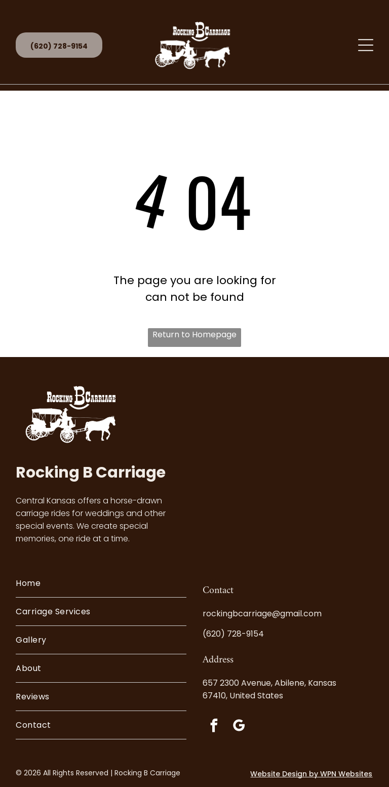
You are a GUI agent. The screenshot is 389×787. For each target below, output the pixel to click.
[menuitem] (101, 583)
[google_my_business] (238, 727)
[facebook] (214, 727)
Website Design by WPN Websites (311, 774)
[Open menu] (365, 45)
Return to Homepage (194, 334)
